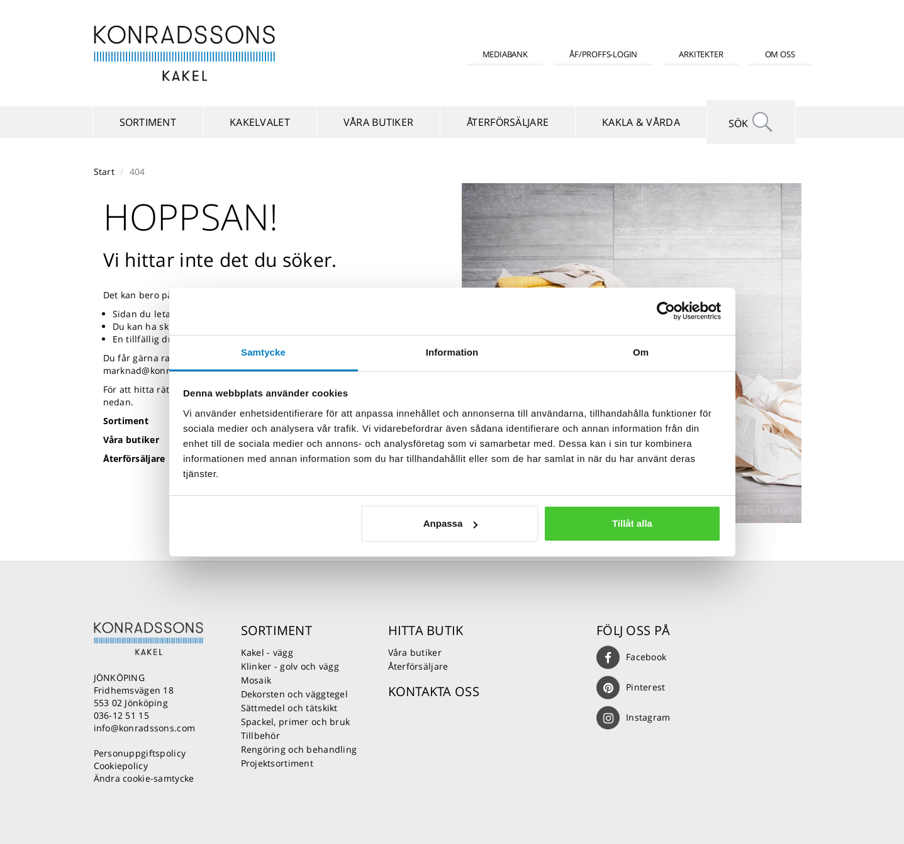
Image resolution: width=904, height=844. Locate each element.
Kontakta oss (433, 691)
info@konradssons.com (145, 728)
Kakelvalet (260, 122)
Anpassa (450, 523)
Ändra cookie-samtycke (144, 778)
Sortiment (148, 122)
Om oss (780, 54)
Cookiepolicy (121, 766)
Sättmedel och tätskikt (289, 708)
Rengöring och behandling (299, 749)
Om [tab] (641, 352)
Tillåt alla (632, 523)
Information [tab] (452, 352)
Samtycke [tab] (263, 352)
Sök (751, 122)
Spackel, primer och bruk (295, 722)
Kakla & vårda (641, 122)
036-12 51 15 (121, 715)
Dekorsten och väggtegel (294, 694)
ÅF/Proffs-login (603, 54)
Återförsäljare (508, 122)
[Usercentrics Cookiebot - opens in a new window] (666, 310)
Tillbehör (261, 735)
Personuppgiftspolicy (140, 753)
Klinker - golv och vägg (290, 666)
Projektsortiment (277, 763)
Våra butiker (378, 122)
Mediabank (505, 54)
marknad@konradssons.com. (166, 370)
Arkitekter (701, 54)
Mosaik (256, 680)
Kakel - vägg (267, 652)
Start (104, 171)
